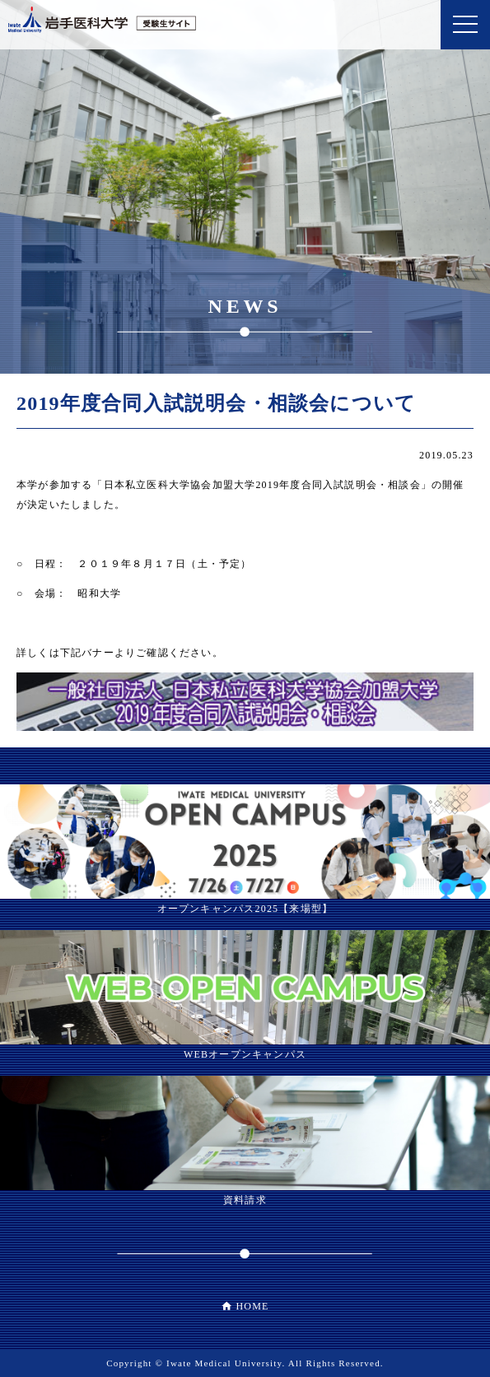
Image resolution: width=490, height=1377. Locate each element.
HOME (252, 1306)
